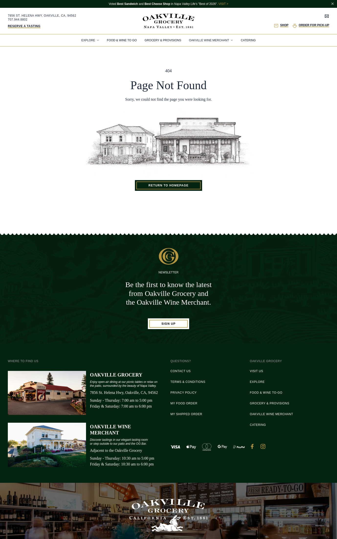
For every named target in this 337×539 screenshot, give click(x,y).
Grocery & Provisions (163, 40)
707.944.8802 (18, 19)
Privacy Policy (184, 392)
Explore (257, 382)
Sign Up (169, 323)
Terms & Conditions (188, 382)
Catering (248, 40)
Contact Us (181, 371)
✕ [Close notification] (332, 4)
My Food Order (184, 403)
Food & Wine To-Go (266, 392)
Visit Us (256, 371)
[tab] (90, 40)
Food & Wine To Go (122, 40)
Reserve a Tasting (24, 26)
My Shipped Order (186, 414)
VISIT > (223, 4)
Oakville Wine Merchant (271, 414)
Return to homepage (169, 185)
